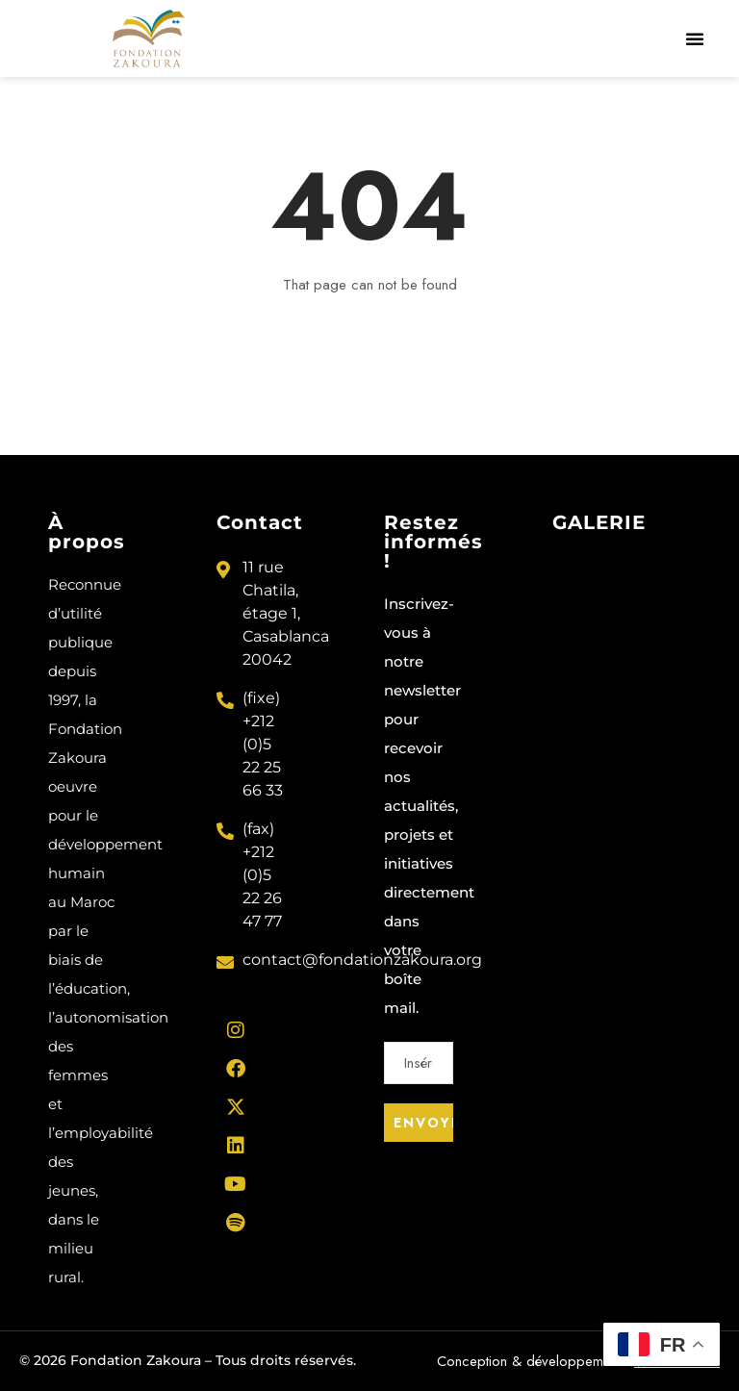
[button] (694, 38)
